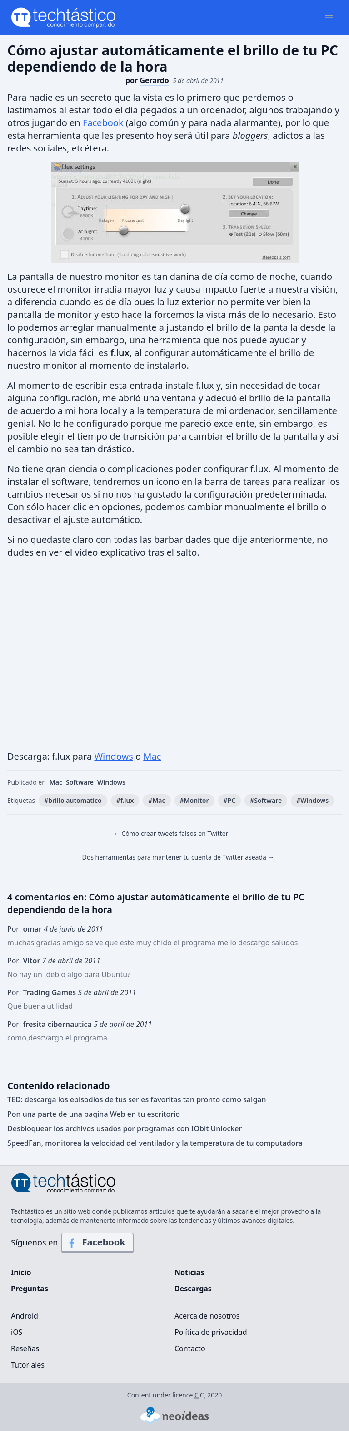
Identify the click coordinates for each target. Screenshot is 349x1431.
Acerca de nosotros (206, 1316)
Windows (113, 756)
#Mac (156, 800)
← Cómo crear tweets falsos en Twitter (171, 833)
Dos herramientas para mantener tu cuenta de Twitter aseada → (178, 857)
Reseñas (25, 1348)
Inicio (21, 1272)
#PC (230, 800)
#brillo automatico (72, 800)
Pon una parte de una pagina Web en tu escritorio (93, 1114)
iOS (16, 1332)
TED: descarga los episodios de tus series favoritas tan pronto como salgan (136, 1099)
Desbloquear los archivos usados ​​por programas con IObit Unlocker (124, 1128)
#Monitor (194, 800)
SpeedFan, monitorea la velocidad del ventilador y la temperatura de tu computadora (155, 1143)
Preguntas (29, 1289)
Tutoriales (28, 1365)
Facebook (103, 123)
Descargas (193, 1289)
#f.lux (125, 800)
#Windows (312, 800)
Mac (152, 756)
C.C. (200, 1395)
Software (80, 782)
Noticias (189, 1272)
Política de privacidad (210, 1332)
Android (24, 1316)
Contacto (189, 1348)
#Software (266, 800)
